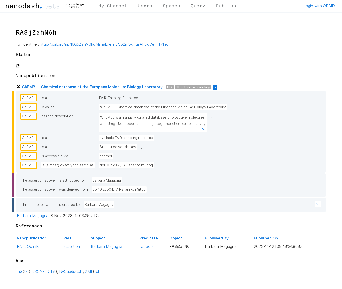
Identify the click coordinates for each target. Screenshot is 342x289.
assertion (71, 246)
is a (44, 98)
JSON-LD (41, 271)
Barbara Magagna (106, 180)
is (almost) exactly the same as (68, 165)
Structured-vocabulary (193, 87)
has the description (57, 116)
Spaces (171, 5)
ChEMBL (28, 98)
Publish (226, 5)
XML (89, 271)
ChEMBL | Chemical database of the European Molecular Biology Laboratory (92, 86)
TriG (19, 271)
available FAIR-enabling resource (126, 138)
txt (26, 271)
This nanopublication (37, 204)
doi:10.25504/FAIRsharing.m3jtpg (126, 165)
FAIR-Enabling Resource (118, 98)
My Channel (112, 5)
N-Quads (67, 271)
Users (145, 5)
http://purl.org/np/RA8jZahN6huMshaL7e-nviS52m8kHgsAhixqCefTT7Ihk (104, 44)
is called (48, 107)
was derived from (73, 189)
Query (198, 5)
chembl (106, 156)
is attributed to (71, 180)
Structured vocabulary (118, 147)
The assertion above (38, 180)
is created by (69, 204)
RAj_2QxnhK (28, 246)
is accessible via (54, 156)
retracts (147, 246)
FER (169, 87)
